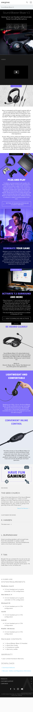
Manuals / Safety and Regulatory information (16, 671)
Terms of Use (14, 695)
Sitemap (20, 695)
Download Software (8, 667)
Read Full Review (22, 508)
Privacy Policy (29, 694)
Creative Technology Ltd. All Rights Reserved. (15, 694)
